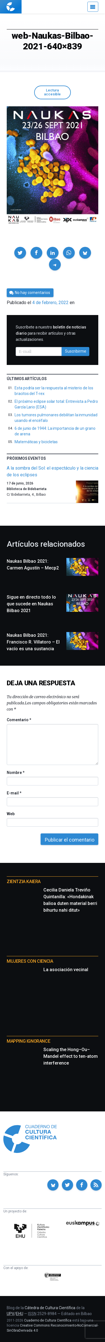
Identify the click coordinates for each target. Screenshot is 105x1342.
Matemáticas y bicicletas (36, 442)
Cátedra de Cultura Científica (50, 1308)
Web (11, 814)
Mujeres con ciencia (30, 961)
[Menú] (92, 7)
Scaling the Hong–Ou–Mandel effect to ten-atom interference (70, 1056)
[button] (20, 253)
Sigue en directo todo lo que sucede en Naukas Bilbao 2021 (31, 603)
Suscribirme (75, 351)
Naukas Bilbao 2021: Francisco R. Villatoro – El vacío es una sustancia (33, 642)
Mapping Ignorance (28, 1041)
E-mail (14, 793)
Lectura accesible (52, 92)
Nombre (15, 772)
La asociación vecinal (65, 969)
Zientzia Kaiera (24, 881)
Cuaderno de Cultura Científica (47, 1320)
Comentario (19, 720)
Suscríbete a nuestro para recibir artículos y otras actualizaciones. (51, 333)
